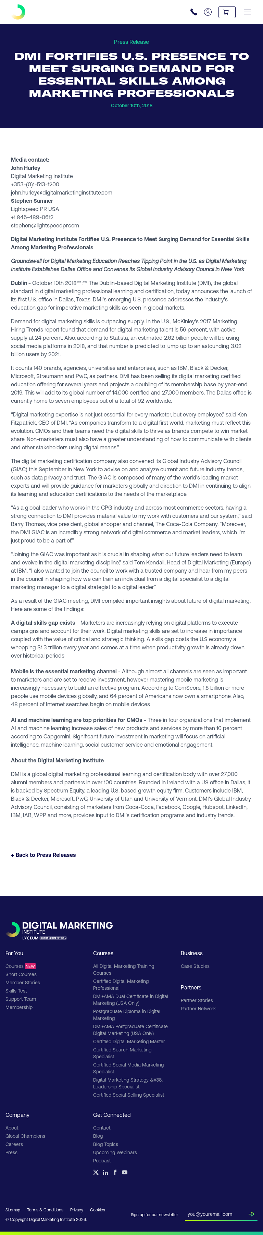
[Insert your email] (218, 1213)
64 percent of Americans (140, 696)
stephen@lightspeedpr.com (45, 225)
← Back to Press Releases (43, 854)
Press (11, 1152)
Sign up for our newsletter (154, 1214)
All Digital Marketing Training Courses (123, 969)
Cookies (97, 1209)
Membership (19, 1007)
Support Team (20, 999)
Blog (98, 1136)
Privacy (76, 1209)
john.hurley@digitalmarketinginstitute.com (61, 192)
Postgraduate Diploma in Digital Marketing (126, 1014)
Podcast (102, 1160)
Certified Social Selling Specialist (128, 1095)
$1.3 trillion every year (63, 647)
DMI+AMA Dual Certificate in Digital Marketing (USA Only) (130, 999)
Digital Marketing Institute (165, 282)
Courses (20, 966)
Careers (14, 1144)
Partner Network (198, 1008)
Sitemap (12, 1209)
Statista (119, 337)
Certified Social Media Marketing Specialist (128, 1068)
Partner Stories (197, 1000)
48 (14, 704)
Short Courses (21, 974)
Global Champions (25, 1136)
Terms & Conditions (45, 1209)
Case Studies (195, 966)
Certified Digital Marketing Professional (121, 984)
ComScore (187, 687)
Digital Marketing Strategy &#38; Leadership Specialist (128, 1083)
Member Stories (22, 982)
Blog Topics (105, 1144)
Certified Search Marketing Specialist (122, 1053)
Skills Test (16, 991)
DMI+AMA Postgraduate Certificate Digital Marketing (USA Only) (130, 1029)
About (11, 1128)
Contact (101, 1128)
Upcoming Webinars (115, 1152)
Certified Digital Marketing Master (129, 1041)
